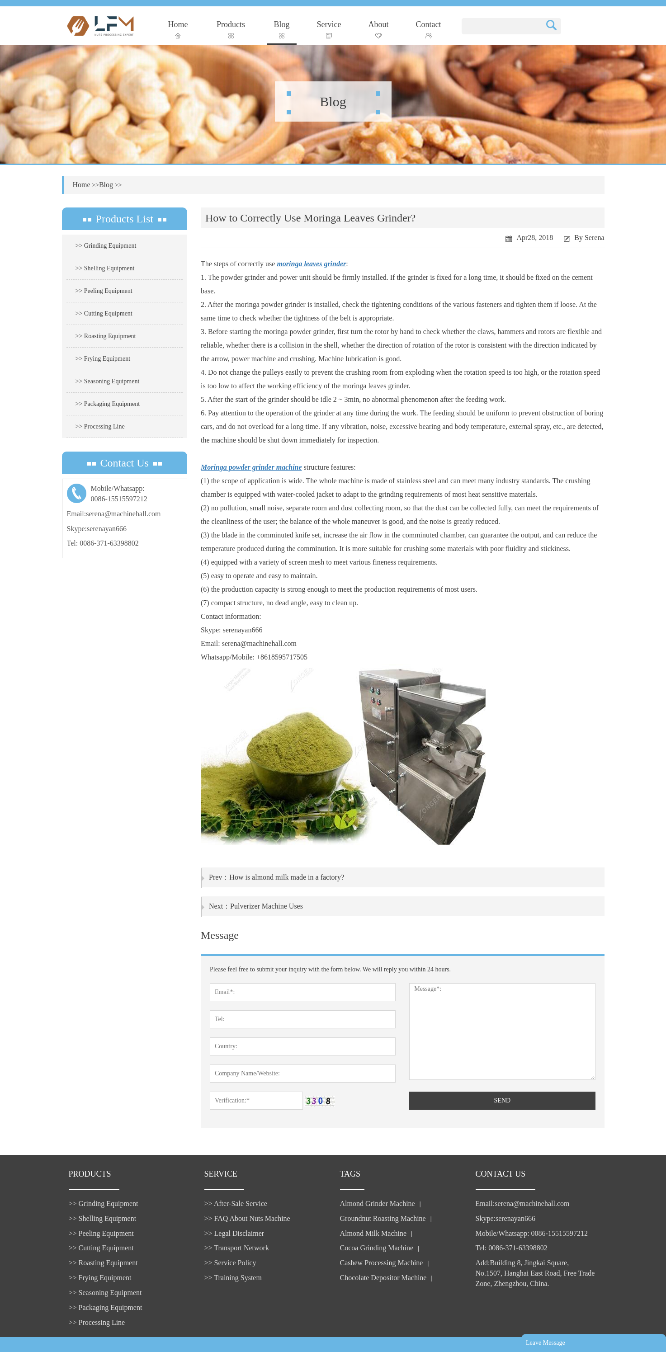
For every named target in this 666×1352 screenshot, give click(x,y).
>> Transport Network (236, 1248)
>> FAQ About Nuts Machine (247, 1218)
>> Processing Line (100, 426)
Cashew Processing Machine (381, 1263)
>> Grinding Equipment (106, 245)
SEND (502, 1100)
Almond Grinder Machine (377, 1203)
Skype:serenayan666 (97, 528)
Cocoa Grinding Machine (377, 1248)
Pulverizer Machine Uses (266, 906)
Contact (428, 29)
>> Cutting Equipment (104, 313)
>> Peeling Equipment (104, 290)
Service (329, 29)
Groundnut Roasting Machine (383, 1218)
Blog (282, 29)
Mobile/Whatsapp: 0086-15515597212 (532, 1233)
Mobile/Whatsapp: (125, 494)
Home (178, 29)
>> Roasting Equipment (106, 336)
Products (231, 29)
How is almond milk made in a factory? (286, 877)
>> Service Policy (230, 1263)
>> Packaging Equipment (108, 403)
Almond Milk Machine (373, 1233)
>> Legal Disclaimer (234, 1233)
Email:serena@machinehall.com (114, 514)
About (378, 29)
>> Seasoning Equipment (108, 381)
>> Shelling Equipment (105, 268)
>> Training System (233, 1277)
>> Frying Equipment (103, 358)
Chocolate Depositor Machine (383, 1277)
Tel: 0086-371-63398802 (103, 543)
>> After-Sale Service (235, 1203)
